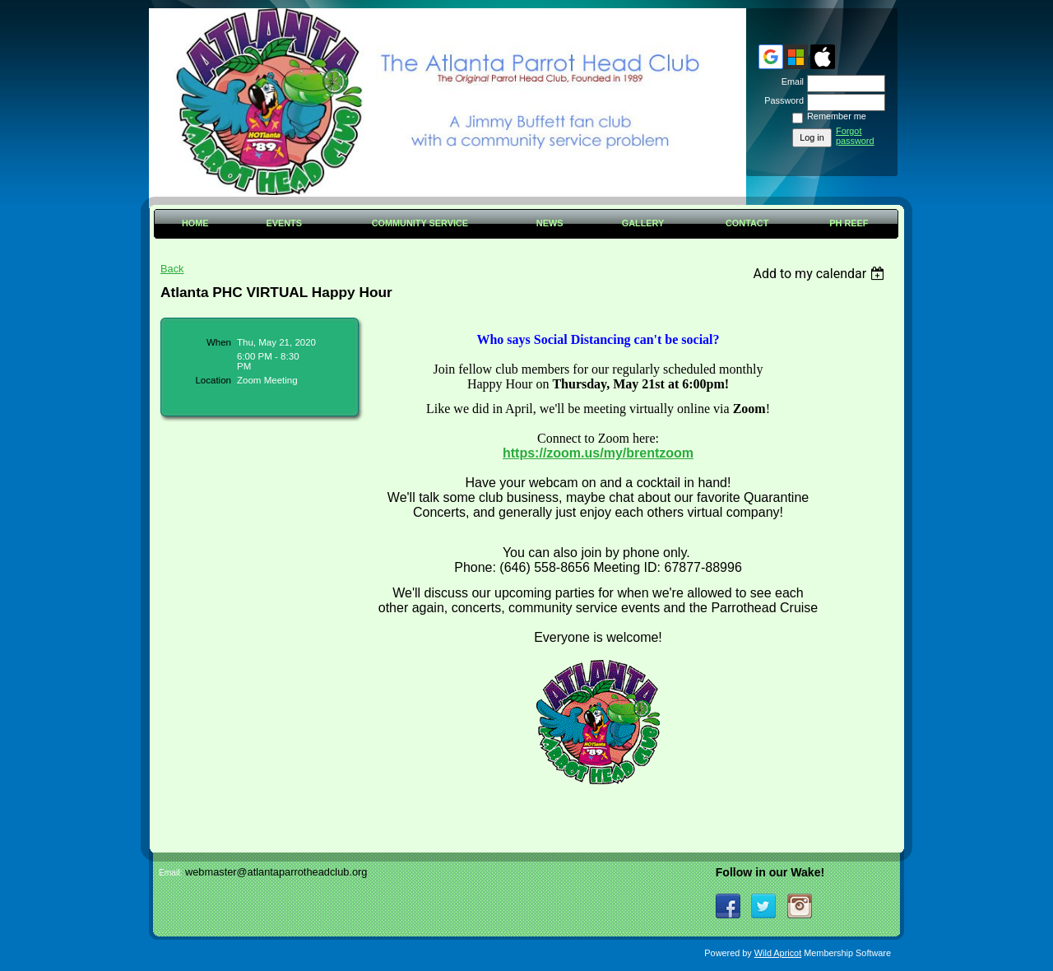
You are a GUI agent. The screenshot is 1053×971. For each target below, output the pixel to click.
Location (213, 380)
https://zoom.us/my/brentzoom (598, 453)
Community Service (420, 223)
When (218, 342)
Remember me (836, 116)
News (550, 223)
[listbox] (820, 273)
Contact (747, 223)
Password (781, 100)
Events (284, 223)
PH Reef (848, 223)
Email (790, 81)
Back (171, 268)
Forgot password (855, 136)
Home (195, 223)
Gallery (643, 223)
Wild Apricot (777, 953)
